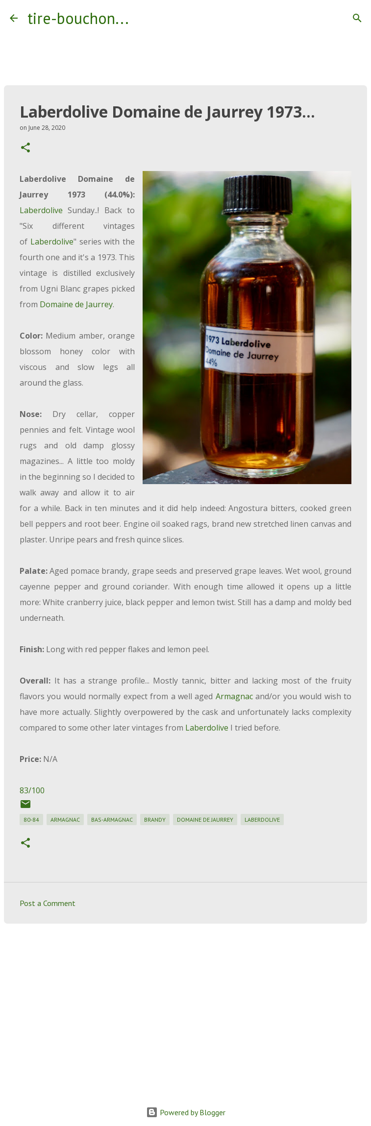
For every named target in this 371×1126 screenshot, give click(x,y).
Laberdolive (41, 210)
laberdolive (262, 819)
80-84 (31, 819)
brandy (155, 819)
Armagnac (234, 696)
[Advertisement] (185, 1007)
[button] (25, 148)
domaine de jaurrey (205, 819)
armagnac (65, 819)
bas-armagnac (112, 819)
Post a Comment (47, 903)
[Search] (142, 18)
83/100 (32, 790)
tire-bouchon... (78, 18)
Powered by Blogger (185, 1112)
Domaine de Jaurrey (76, 304)
